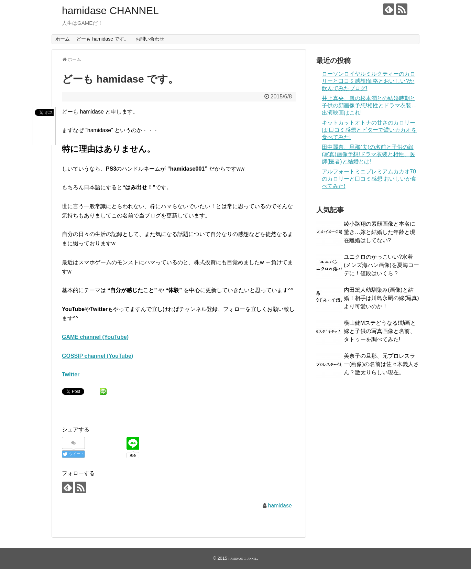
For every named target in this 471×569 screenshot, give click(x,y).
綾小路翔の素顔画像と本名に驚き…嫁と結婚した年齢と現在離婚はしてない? (379, 232)
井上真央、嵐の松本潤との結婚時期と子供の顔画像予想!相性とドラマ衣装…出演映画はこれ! (369, 105)
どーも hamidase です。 (102, 39)
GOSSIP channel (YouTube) (97, 356)
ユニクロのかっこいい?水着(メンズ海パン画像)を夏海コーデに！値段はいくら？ (381, 265)
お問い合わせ (149, 39)
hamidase (280, 505)
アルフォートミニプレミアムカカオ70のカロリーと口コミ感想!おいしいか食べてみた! (369, 179)
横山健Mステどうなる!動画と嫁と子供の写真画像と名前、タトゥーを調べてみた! (380, 331)
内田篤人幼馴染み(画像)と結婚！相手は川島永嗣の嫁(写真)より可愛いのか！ (381, 298)
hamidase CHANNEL (110, 10)
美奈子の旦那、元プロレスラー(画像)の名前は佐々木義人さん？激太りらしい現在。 (381, 364)
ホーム (62, 39)
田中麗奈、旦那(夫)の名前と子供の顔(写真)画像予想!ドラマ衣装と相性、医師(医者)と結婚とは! (368, 154)
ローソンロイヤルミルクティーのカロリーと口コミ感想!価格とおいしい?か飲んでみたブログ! (368, 81)
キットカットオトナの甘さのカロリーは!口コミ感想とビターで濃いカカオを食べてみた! (369, 130)
